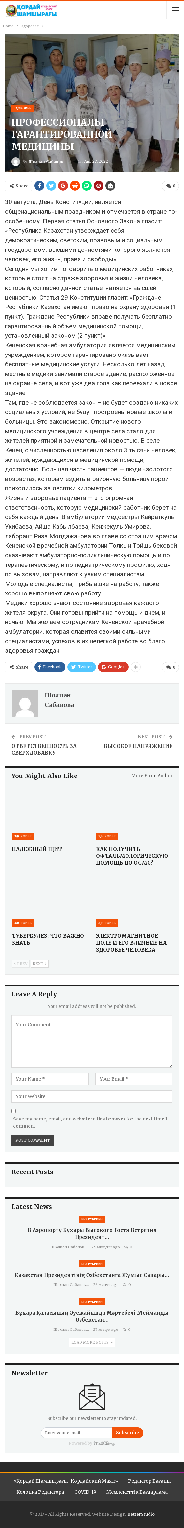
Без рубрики (92, 1218)
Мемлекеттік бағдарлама (137, 1491)
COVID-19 (85, 1491)
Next (39, 963)
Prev (20, 963)
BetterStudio (141, 1513)
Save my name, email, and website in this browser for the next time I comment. (90, 1122)
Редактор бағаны (149, 1480)
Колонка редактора (40, 1491)
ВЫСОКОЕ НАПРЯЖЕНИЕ (138, 745)
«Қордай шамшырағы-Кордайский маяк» (65, 1480)
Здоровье (22, 108)
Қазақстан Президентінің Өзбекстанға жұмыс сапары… (92, 1274)
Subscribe (127, 1432)
